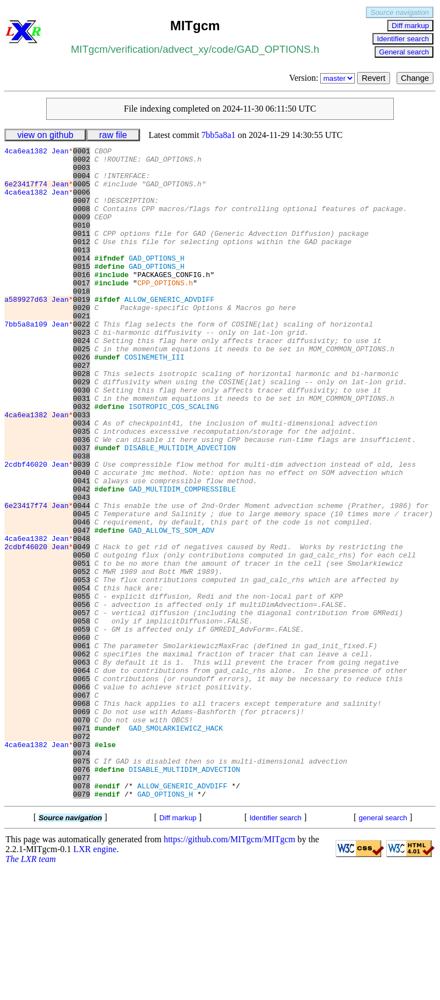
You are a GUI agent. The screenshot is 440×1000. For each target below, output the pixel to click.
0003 (81, 172)
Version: (323, 77)
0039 (81, 528)
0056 (81, 696)
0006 (81, 202)
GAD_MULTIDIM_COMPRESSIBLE (182, 558)
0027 (81, 410)
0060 (81, 736)
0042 (81, 558)
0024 (81, 380)
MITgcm (89, 49)
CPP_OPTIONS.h (165, 311)
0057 (81, 706)
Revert (373, 78)
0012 (81, 261)
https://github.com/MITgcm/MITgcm (230, 969)
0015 (81, 291)
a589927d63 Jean (38, 330)
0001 (81, 152)
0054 (81, 677)
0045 (81, 588)
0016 (81, 301)
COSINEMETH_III (154, 400)
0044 (81, 578)
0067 (81, 805)
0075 (81, 884)
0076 (81, 894)
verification (135, 49)
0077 (81, 904)
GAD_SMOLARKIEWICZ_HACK (176, 845)
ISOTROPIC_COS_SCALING (174, 459)
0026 (81, 400)
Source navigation (399, 12)
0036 (81, 499)
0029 (81, 429)
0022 (81, 360)
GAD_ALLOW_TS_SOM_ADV (171, 607)
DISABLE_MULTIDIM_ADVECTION (180, 508)
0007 (81, 212)
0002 (81, 162)
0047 (81, 607)
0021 (81, 350)
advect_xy (186, 49)
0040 (81, 538)
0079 (81, 924)
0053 (81, 667)
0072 (81, 855)
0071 (81, 845)
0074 (81, 875)
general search (383, 948)
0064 (81, 776)
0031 (81, 449)
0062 (81, 756)
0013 (81, 271)
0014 (81, 281)
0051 (81, 647)
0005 (81, 192)
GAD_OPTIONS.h (278, 49)
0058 (81, 716)
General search (404, 52)
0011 (81, 251)
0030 (81, 439)
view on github (45, 135)
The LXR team (30, 989)
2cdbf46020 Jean (38, 528)
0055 (81, 687)
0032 (81, 459)
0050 (81, 637)
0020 (81, 340)
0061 (81, 746)
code (222, 49)
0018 (81, 320)
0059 (81, 726)
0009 (81, 231)
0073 (81, 865)
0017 (81, 311)
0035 (81, 489)
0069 (81, 825)
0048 (81, 617)
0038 (81, 518)
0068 (81, 815)
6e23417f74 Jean (38, 192)
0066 (81, 795)
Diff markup (410, 25)
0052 (81, 657)
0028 (81, 419)
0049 (81, 627)
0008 (81, 221)
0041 (81, 548)
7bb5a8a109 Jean (38, 360)
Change (415, 78)
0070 (81, 835)
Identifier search (403, 39)
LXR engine (95, 979)
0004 (81, 182)
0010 (81, 241)
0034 (81, 479)
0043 (81, 568)
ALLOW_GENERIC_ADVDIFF (169, 330)
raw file (113, 135)
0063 (81, 766)
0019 (81, 330)
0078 (81, 914)
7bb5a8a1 (219, 135)
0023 (81, 370)
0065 (81, 786)
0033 (81, 469)
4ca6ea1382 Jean (38, 152)
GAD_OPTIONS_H (156, 281)
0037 (81, 508)
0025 (81, 390)
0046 (81, 598)
